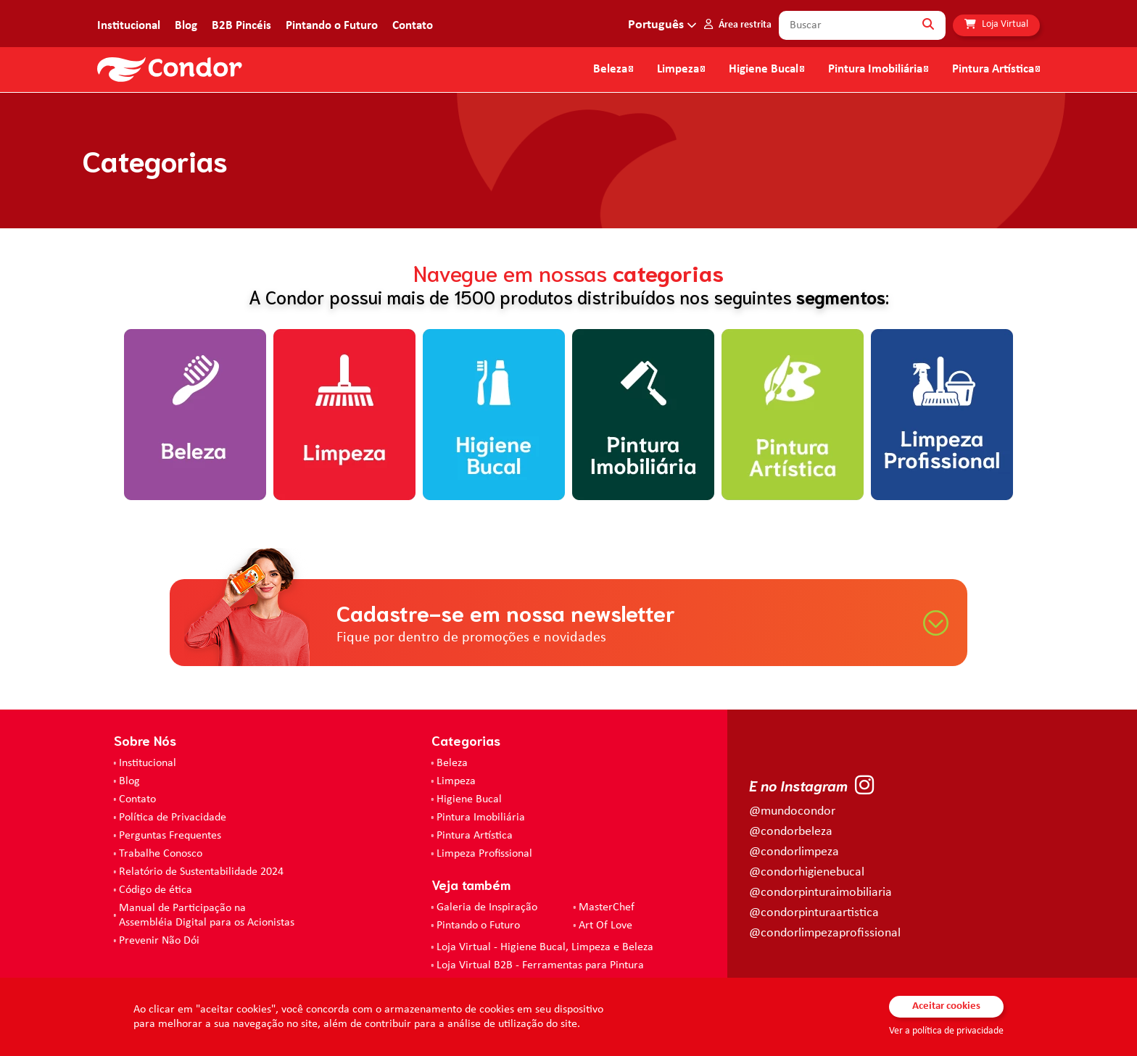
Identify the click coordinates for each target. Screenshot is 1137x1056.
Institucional (128, 26)
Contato (412, 26)
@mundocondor (792, 811)
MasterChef (606, 907)
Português (656, 25)
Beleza (610, 69)
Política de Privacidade (172, 817)
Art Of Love (605, 925)
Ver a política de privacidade (946, 1031)
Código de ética (155, 890)
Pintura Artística (993, 69)
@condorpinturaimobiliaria (820, 892)
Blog (186, 26)
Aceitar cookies (946, 1006)
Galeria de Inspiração (487, 907)
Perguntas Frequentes (170, 835)
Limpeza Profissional (484, 854)
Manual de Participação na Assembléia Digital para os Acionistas (206, 915)
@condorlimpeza (794, 852)
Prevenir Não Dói (159, 941)
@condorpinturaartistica (814, 913)
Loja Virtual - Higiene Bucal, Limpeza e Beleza (545, 947)
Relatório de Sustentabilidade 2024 (201, 872)
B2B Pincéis (241, 26)
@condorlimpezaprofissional (825, 933)
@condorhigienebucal (806, 872)
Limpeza (456, 781)
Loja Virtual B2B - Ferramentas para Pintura (540, 965)
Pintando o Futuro (332, 26)
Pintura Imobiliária (875, 69)
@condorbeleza (790, 832)
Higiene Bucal (763, 69)
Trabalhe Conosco (160, 854)
